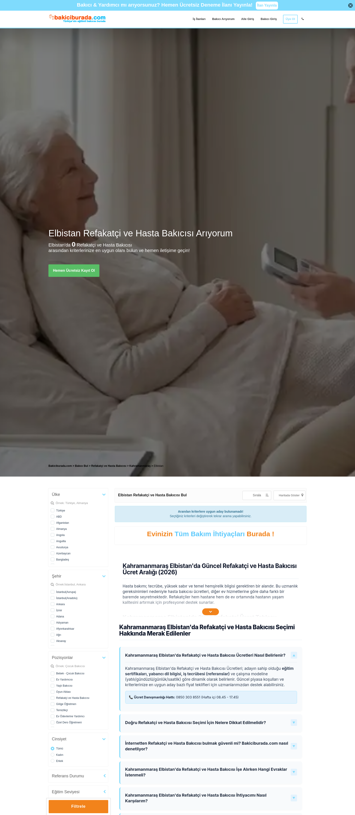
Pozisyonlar (62, 657)
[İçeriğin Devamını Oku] (210, 611)
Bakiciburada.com (60, 465)
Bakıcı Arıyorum (223, 19)
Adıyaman (62, 622)
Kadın (59, 754)
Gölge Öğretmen (66, 704)
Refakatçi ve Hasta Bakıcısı (72, 698)
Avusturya (62, 547)
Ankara (60, 604)
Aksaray (61, 641)
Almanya (61, 529)
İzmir (59, 610)
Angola (60, 535)
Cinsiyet (59, 739)
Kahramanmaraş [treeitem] (140, 465)
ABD (59, 516)
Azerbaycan (63, 553)
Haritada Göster (291, 495)
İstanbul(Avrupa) (66, 592)
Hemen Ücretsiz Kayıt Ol (74, 270)
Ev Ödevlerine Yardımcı (70, 716)
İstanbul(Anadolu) (66, 598)
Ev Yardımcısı (64, 679)
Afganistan (62, 522)
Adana (60, 616)
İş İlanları (199, 19)
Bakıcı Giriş (269, 19)
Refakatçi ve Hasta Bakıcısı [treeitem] (109, 465)
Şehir (56, 576)
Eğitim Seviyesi (65, 792)
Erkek (59, 761)
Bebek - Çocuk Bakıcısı (70, 673)
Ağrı (58, 634)
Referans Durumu (68, 776)
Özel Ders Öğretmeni (69, 722)
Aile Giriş (247, 19)
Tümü (59, 748)
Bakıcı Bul (81, 465)
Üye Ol (290, 19)
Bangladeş (62, 559)
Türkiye (60, 510)
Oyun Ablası (63, 691)
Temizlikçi (62, 710)
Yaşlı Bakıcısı (64, 685)
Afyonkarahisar (65, 628)
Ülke (56, 494)
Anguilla (61, 541)
